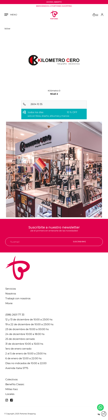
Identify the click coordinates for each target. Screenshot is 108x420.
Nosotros (10, 293)
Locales (9, 394)
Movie (9, 303)
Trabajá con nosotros (17, 298)
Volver (7, 28)
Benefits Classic (14, 384)
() (95, 15)
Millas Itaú (11, 389)
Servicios (10, 288)
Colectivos (11, 379)
